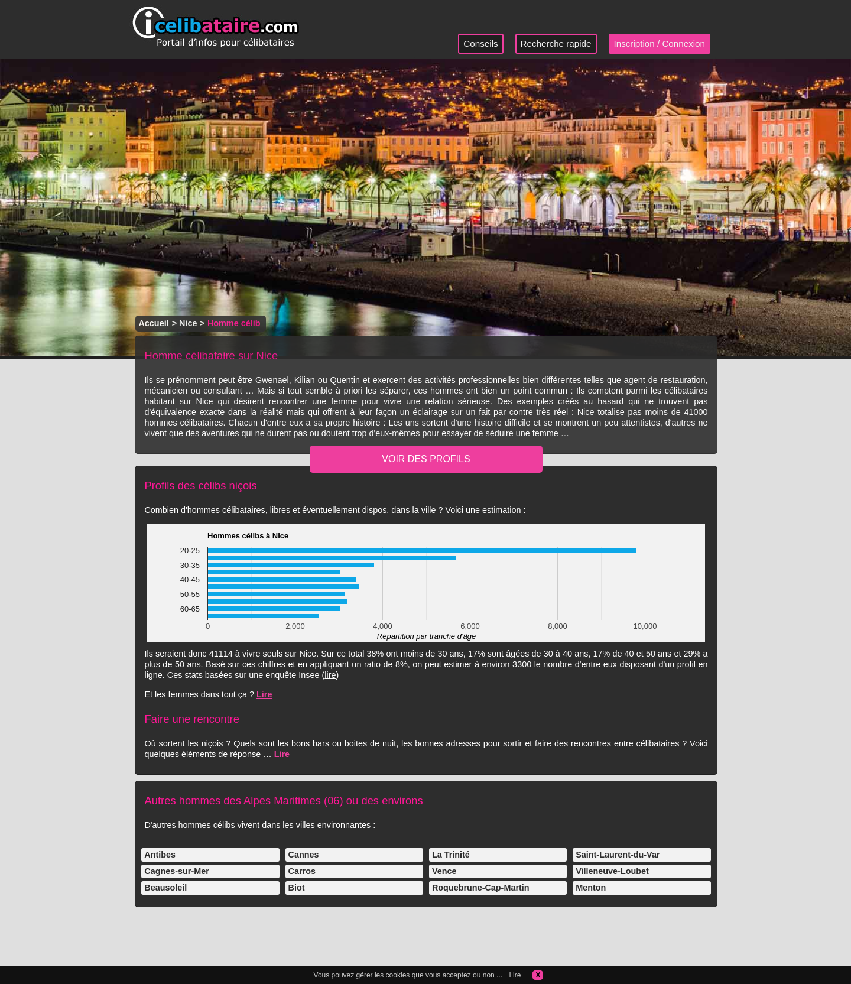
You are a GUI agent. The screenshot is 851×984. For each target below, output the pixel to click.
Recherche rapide (556, 43)
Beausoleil (165, 887)
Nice (188, 323)
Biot (296, 887)
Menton (591, 887)
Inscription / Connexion (660, 43)
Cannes (303, 854)
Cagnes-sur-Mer (176, 871)
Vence (444, 871)
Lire (264, 694)
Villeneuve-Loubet (612, 871)
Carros (302, 871)
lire (330, 675)
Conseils (480, 43)
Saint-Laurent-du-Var (618, 854)
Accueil (153, 323)
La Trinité (451, 854)
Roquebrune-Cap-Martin (481, 887)
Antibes (160, 854)
